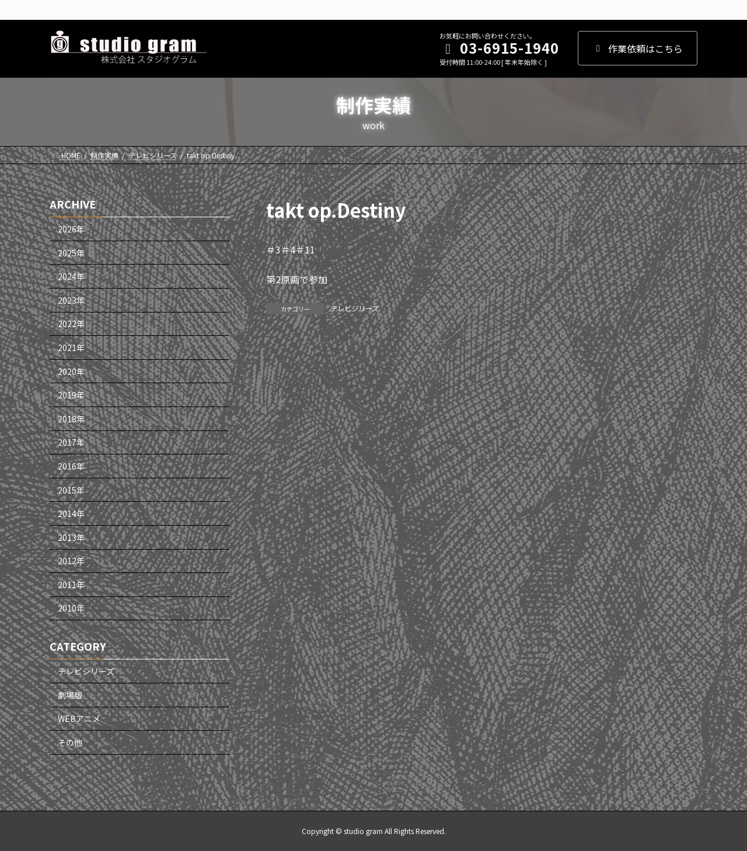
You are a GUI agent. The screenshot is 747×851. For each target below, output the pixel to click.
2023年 (71, 300)
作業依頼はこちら (637, 48)
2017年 (71, 442)
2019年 (71, 395)
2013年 (71, 537)
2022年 (71, 323)
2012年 (71, 561)
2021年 (71, 347)
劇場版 (70, 695)
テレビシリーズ (354, 308)
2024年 (71, 276)
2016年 (71, 466)
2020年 (71, 371)
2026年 (71, 229)
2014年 (71, 513)
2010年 (71, 608)
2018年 (71, 419)
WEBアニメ (79, 718)
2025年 (71, 252)
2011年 (71, 585)
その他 (70, 742)
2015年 (71, 489)
